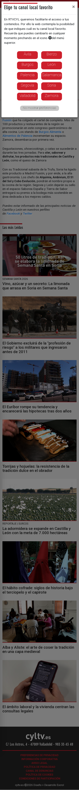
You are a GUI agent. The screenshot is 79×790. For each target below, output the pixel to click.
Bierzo (52, 54)
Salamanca (51, 75)
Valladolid (27, 95)
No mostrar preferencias (39, 108)
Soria (51, 85)
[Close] (74, 6)
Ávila (27, 54)
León (52, 64)
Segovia (27, 85)
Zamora (51, 95)
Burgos (27, 64)
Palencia (27, 75)
